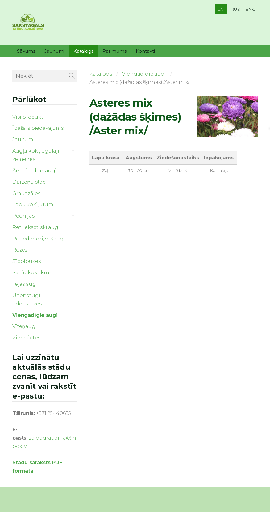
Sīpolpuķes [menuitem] (26, 261)
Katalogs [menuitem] (83, 51)
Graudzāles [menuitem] (26, 193)
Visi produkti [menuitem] (28, 117)
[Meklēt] (44, 76)
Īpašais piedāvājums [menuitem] (38, 128)
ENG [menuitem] (250, 9)
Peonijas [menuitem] (23, 216)
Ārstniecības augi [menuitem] (34, 171)
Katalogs (100, 74)
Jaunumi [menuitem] (54, 51)
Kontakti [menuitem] (145, 51)
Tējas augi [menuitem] (24, 284)
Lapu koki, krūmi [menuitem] (33, 204)
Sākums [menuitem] (26, 51)
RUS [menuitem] (235, 9)
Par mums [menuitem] (114, 51)
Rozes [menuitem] (19, 250)
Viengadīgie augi (144, 74)
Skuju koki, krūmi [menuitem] (34, 273)
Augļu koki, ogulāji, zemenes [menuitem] (36, 155)
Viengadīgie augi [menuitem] (34, 315)
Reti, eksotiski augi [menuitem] (36, 227)
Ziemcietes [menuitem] (26, 338)
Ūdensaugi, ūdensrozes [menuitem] (26, 300)
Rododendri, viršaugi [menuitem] (38, 239)
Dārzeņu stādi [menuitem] (30, 182)
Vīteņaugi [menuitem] (24, 326)
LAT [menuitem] (221, 9)
